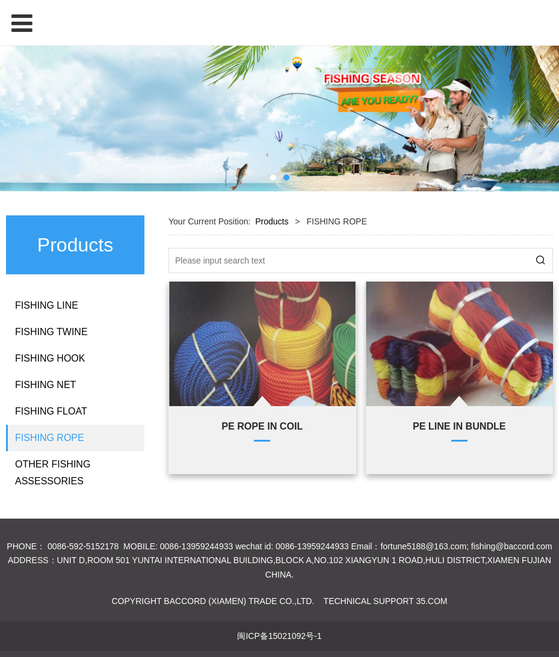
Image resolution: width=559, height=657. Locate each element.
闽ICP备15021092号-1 (279, 636)
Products (271, 221)
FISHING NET (45, 385)
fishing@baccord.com (511, 546)
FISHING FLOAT (51, 411)
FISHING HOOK (50, 358)
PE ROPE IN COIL (262, 426)
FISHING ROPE (49, 438)
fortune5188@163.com (423, 546)
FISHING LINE (46, 305)
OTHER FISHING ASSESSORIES (52, 472)
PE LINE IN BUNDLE (459, 426)
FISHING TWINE (51, 332)
